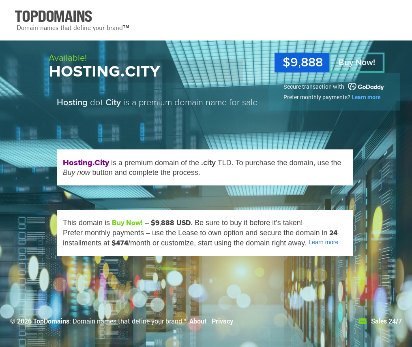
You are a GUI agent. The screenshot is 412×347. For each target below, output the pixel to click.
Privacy (222, 321)
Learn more (366, 97)
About (198, 321)
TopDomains (51, 321)
